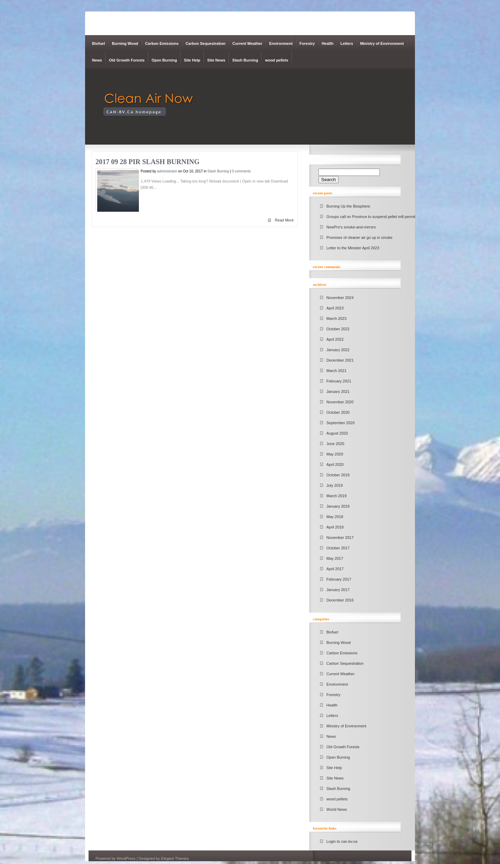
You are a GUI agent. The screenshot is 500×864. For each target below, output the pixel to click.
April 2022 (335, 339)
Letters (346, 43)
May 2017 (334, 558)
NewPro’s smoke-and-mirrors (351, 227)
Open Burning (164, 60)
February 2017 (338, 579)
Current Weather (247, 43)
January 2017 (338, 590)
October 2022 (338, 329)
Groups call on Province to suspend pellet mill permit (370, 217)
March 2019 (336, 496)
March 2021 (336, 371)
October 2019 (338, 475)
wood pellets (276, 60)
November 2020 (339, 402)
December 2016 (339, 600)
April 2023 (335, 308)
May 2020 (334, 454)
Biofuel (98, 43)
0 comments (241, 171)
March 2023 (336, 318)
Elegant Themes (175, 858)
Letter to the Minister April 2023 (352, 248)
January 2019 (338, 506)
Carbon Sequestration (205, 43)
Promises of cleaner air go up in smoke (359, 237)
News (97, 60)
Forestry (307, 43)
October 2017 (338, 548)
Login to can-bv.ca (341, 841)
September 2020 (340, 423)
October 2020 (338, 412)
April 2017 (335, 569)
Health (328, 43)
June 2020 (335, 444)
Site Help (192, 60)
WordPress (126, 858)
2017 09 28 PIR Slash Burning (147, 162)
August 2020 (337, 433)
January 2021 (338, 391)
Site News (216, 60)
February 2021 (338, 381)
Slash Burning (245, 60)
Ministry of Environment (382, 43)
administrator (167, 171)
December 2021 (339, 360)
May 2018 (334, 517)
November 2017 (339, 537)
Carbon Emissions (162, 43)
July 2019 (334, 485)
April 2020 (335, 464)
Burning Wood (125, 43)
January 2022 (338, 350)
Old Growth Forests (127, 60)
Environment (280, 43)
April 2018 (335, 527)
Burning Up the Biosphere (348, 206)
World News (336, 809)
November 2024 (339, 298)
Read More (284, 220)
